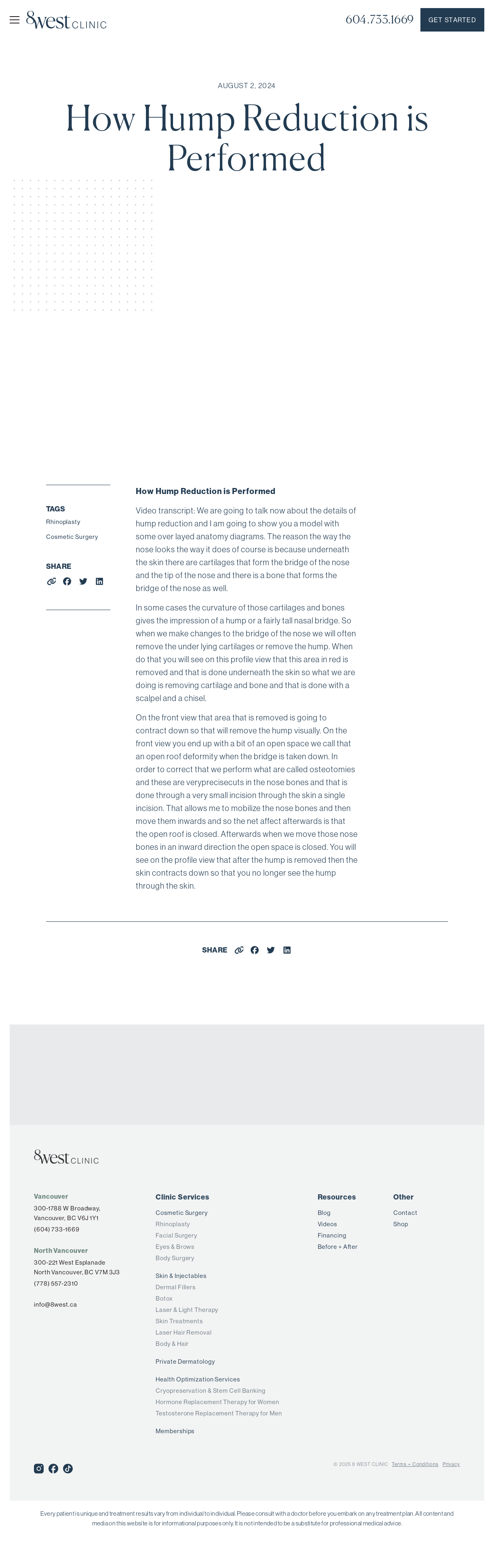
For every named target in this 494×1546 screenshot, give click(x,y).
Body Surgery (175, 1258)
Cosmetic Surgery (72, 537)
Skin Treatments (179, 1321)
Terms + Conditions (415, 1464)
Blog (324, 1213)
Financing (332, 1235)
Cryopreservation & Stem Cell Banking (210, 1390)
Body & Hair (172, 1343)
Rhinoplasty (63, 522)
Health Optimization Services (198, 1379)
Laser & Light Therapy (187, 1310)
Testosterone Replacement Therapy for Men (219, 1413)
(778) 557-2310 (56, 1283)
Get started (452, 20)
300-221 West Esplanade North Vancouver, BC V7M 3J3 (77, 1267)
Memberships (175, 1431)
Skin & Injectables (181, 1276)
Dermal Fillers (176, 1287)
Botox (164, 1298)
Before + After (338, 1246)
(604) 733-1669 (57, 1229)
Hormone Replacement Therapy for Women (217, 1402)
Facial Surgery (176, 1235)
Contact (405, 1213)
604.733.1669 (380, 19)
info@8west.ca (55, 1304)
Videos (327, 1224)
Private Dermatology (185, 1361)
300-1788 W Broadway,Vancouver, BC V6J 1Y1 (67, 1213)
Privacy (451, 1464)
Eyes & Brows (175, 1246)
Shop (400, 1224)
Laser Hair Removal (183, 1332)
